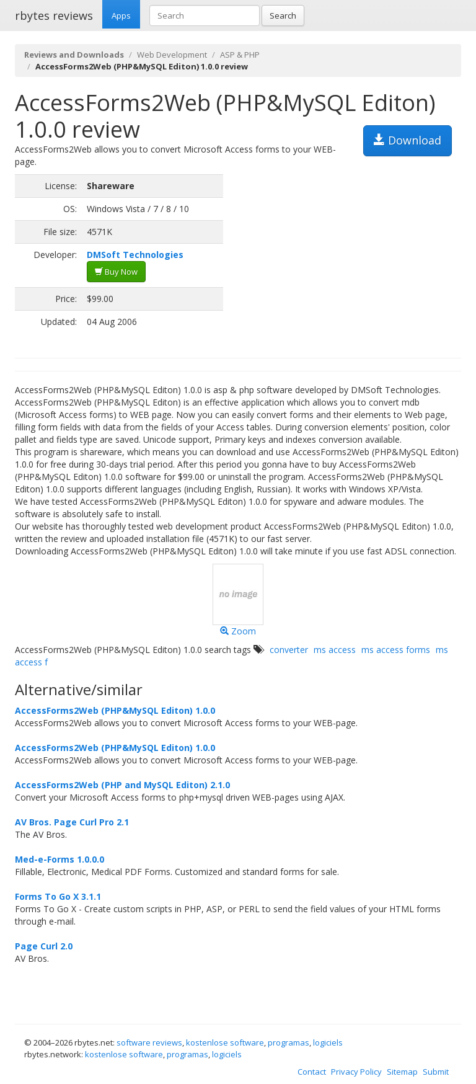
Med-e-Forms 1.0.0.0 (59, 859)
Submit (436, 1071)
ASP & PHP (240, 54)
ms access (335, 649)
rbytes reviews (54, 15)
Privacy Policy (356, 1071)
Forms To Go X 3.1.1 (58, 896)
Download (407, 140)
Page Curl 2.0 (44, 946)
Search (283, 15)
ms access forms (395, 649)
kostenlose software (225, 1042)
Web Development (172, 54)
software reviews (149, 1042)
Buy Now (116, 271)
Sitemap (402, 1071)
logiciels (328, 1042)
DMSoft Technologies (135, 254)
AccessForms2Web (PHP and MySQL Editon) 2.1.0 (122, 785)
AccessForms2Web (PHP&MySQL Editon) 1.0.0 (115, 710)
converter (289, 649)
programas (288, 1042)
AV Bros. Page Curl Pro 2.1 (72, 822)
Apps (121, 15)
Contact (312, 1071)
